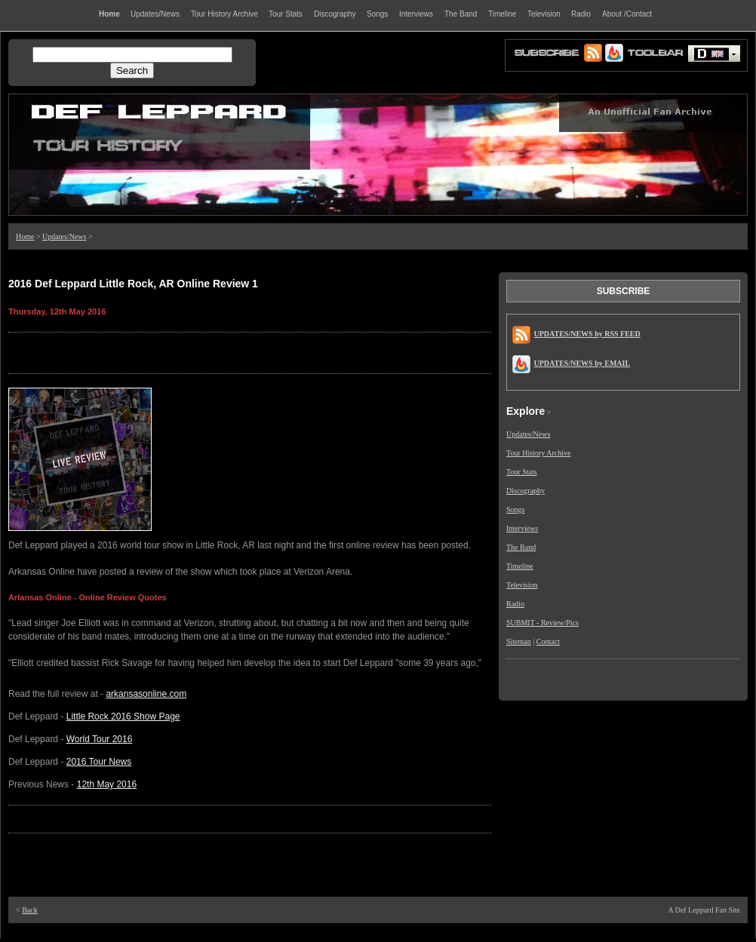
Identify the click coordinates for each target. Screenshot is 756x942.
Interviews (522, 528)
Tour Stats (521, 472)
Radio (515, 604)
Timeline (519, 566)
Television (522, 585)
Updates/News (64, 236)
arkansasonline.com (146, 694)
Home (25, 236)
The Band (521, 547)
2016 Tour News (99, 761)
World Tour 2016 (99, 739)
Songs (515, 509)
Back (30, 910)
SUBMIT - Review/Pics (542, 622)
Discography (525, 490)
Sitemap (518, 641)
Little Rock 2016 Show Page (123, 716)
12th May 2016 (107, 784)
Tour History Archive (538, 453)
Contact (548, 641)
